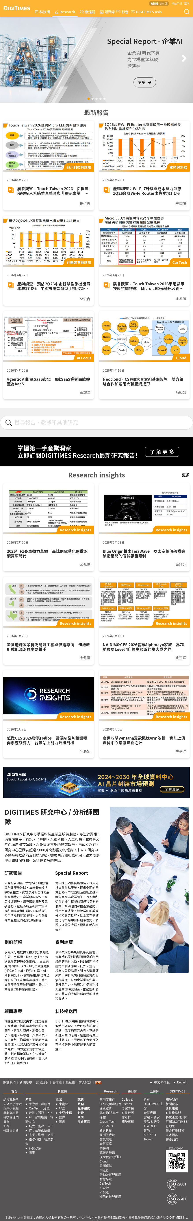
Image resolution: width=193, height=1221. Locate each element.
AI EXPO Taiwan (150, 1137)
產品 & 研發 (152, 1121)
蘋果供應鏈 (11, 1108)
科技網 (42, 11)
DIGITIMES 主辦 (153, 1106)
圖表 (32, 1152)
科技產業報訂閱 (176, 1117)
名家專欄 (128, 1108)
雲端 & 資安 (152, 1117)
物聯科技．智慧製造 (39, 1141)
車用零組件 (107, 1099)
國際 (62, 1117)
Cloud (104, 1161)
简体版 (163, 3)
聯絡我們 (172, 1139)
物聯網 (104, 1148)
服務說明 (42, 1082)
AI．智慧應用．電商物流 (39, 1119)
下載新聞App (175, 1148)
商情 (81, 1117)
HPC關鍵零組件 (111, 1104)
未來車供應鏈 (12, 1104)
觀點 (81, 1104)
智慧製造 (106, 1139)
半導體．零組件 (39, 1104)
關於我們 (9, 1082)
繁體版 (154, 3)
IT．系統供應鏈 (39, 1130)
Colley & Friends (127, 1102)
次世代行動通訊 (110, 1157)
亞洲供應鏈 (107, 1135)
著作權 (57, 1082)
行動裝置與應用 (110, 1174)
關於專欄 (128, 1121)
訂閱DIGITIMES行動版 (177, 1124)
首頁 (14, 1091)
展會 (6, 1121)
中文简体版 (162, 1082)
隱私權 (70, 1082)
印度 (62, 1108)
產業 (28, 1099)
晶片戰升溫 (11, 1099)
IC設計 (104, 1188)
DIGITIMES (178, 1091)
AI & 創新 (150, 1126)
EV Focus (106, 1126)
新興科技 (106, 1130)
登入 (186, 3)
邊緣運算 (106, 1108)
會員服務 (172, 1108)
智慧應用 (150, 1113)
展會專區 (84, 1121)
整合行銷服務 (175, 1130)
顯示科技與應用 (110, 1196)
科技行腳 (128, 1113)
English (182, 1082)
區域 (59, 1099)
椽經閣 (87, 11)
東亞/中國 (65, 1113)
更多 (144, 82)
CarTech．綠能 (39, 1108)
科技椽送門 (11, 1117)
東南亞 (63, 1104)
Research (65, 11)
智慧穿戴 (106, 1179)
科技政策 (35, 1148)
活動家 (107, 11)
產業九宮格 (11, 1113)
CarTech (105, 1183)
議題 (81, 1099)
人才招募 (172, 1135)
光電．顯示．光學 (41, 1135)
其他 (147, 1130)
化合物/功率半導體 (109, 1115)
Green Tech (107, 1121)
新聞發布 (26, 1082)
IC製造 (104, 1192)
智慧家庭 (106, 1143)
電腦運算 (106, 1166)
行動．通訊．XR (40, 1113)
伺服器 (104, 1170)
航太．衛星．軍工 (41, 1126)
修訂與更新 (11, 1130)
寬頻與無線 (107, 1152)
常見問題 (85, 1082)
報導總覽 (84, 1108)
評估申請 (176, 3)
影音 (122, 11)
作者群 (126, 1117)
